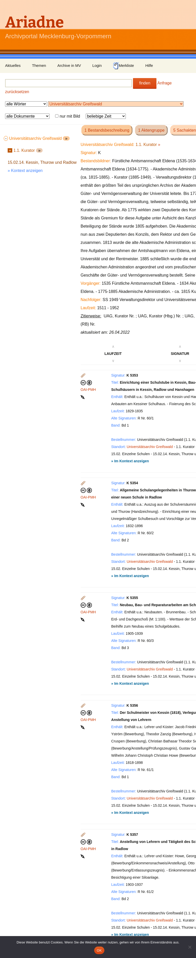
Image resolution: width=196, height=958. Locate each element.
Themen (39, 65)
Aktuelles (13, 65)
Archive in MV (69, 65)
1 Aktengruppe (151, 130)
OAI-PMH (88, 390)
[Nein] (189, 947)
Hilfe (149, 65)
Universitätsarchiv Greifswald (150, 447)
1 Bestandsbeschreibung (106, 130)
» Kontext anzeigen (25, 170)
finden (144, 83)
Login (97, 65)
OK (99, 950)
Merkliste (123, 66)
